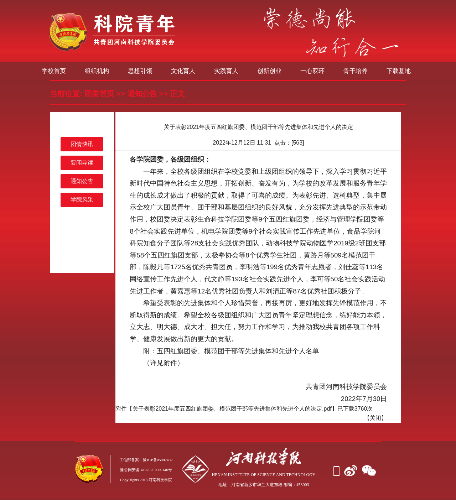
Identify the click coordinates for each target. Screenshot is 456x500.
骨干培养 (355, 71)
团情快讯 (82, 144)
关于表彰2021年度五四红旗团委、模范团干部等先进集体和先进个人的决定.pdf (232, 409)
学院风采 (82, 200)
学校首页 (54, 71)
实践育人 (226, 71)
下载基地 (399, 71)
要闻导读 (82, 163)
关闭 (375, 418)
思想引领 (140, 71)
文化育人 (183, 71)
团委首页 (99, 93)
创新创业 (269, 71)
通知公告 (142, 93)
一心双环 (312, 71)
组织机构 (97, 71)
